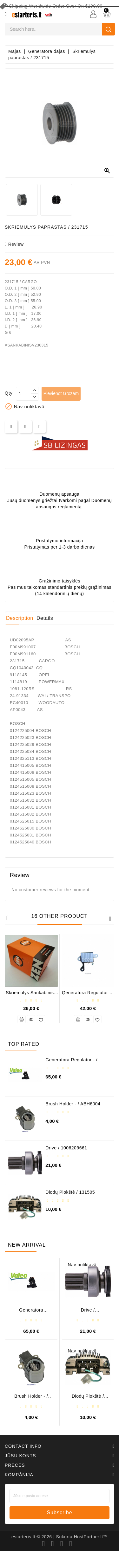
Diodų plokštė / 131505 (70, 1192)
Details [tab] (44, 618)
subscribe (59, 1512)
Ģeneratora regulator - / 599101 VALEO (71, 1062)
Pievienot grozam (61, 393)
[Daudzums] (23, 394)
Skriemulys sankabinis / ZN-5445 (31, 995)
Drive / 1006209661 (66, 1147)
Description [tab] (19, 618)
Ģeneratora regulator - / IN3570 (88, 995)
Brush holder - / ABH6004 (72, 1103)
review (14, 244)
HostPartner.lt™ (91, 1536)
